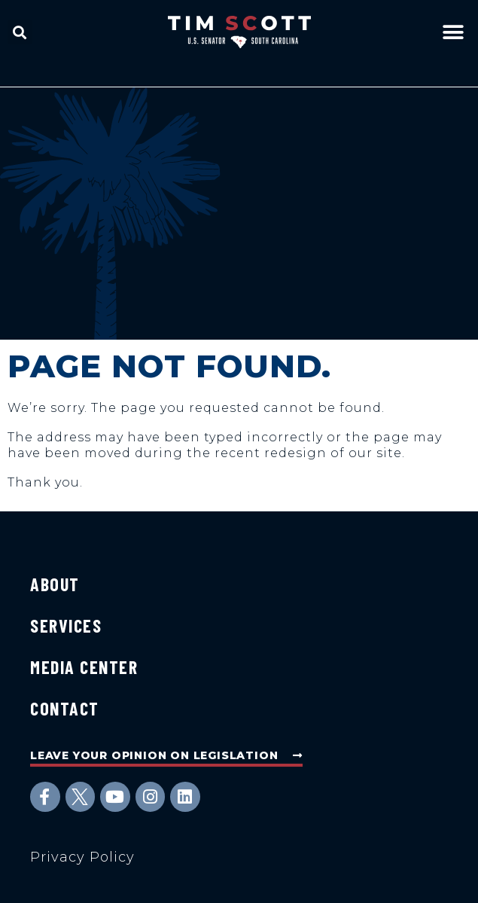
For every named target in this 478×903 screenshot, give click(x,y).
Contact (64, 708)
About (55, 584)
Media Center (84, 667)
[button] (20, 32)
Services (66, 625)
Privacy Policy (82, 857)
